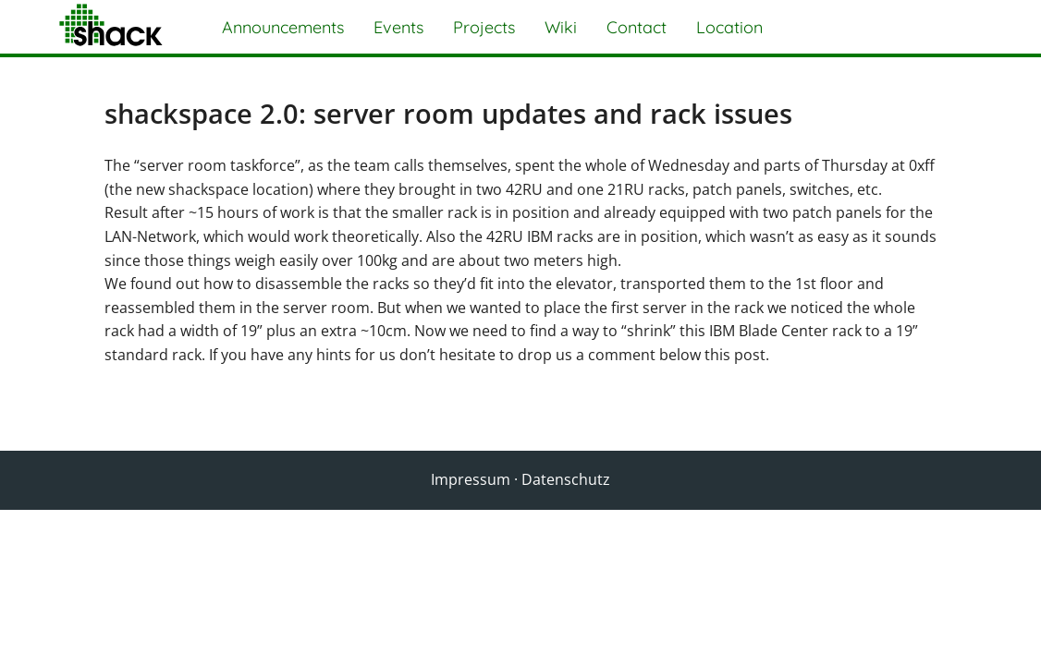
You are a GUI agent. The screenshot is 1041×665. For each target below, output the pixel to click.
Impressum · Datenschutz (520, 479)
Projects (484, 27)
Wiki (561, 27)
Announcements (283, 27)
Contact (636, 27)
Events (398, 27)
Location (729, 27)
